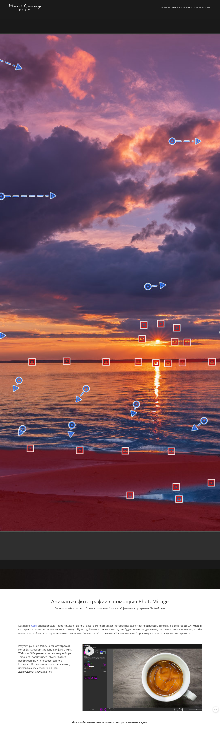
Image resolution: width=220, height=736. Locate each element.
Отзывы (197, 7)
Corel (34, 625)
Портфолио (177, 7)
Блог (188, 7)
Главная (164, 7)
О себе (207, 7)
